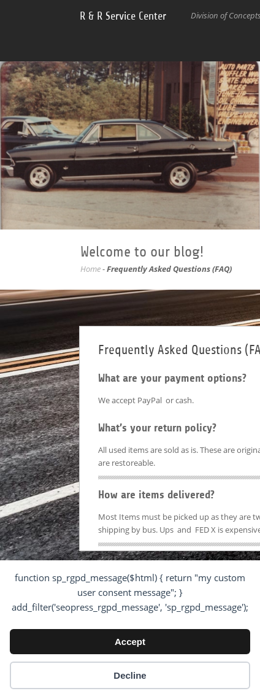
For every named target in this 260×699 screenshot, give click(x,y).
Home (90, 268)
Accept (130, 641)
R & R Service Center (123, 16)
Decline (129, 675)
